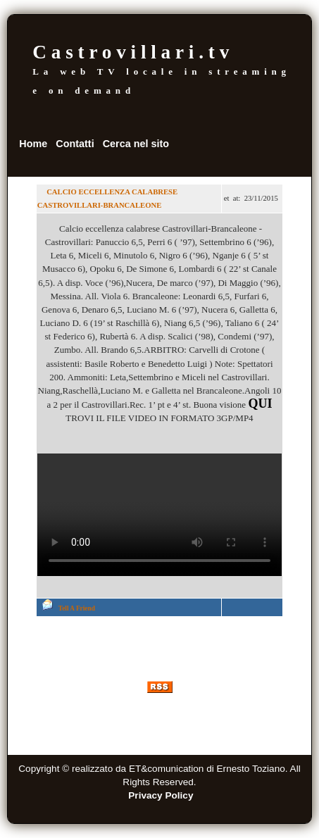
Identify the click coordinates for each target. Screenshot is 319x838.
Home (33, 143)
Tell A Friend (76, 608)
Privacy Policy (160, 795)
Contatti (75, 143)
